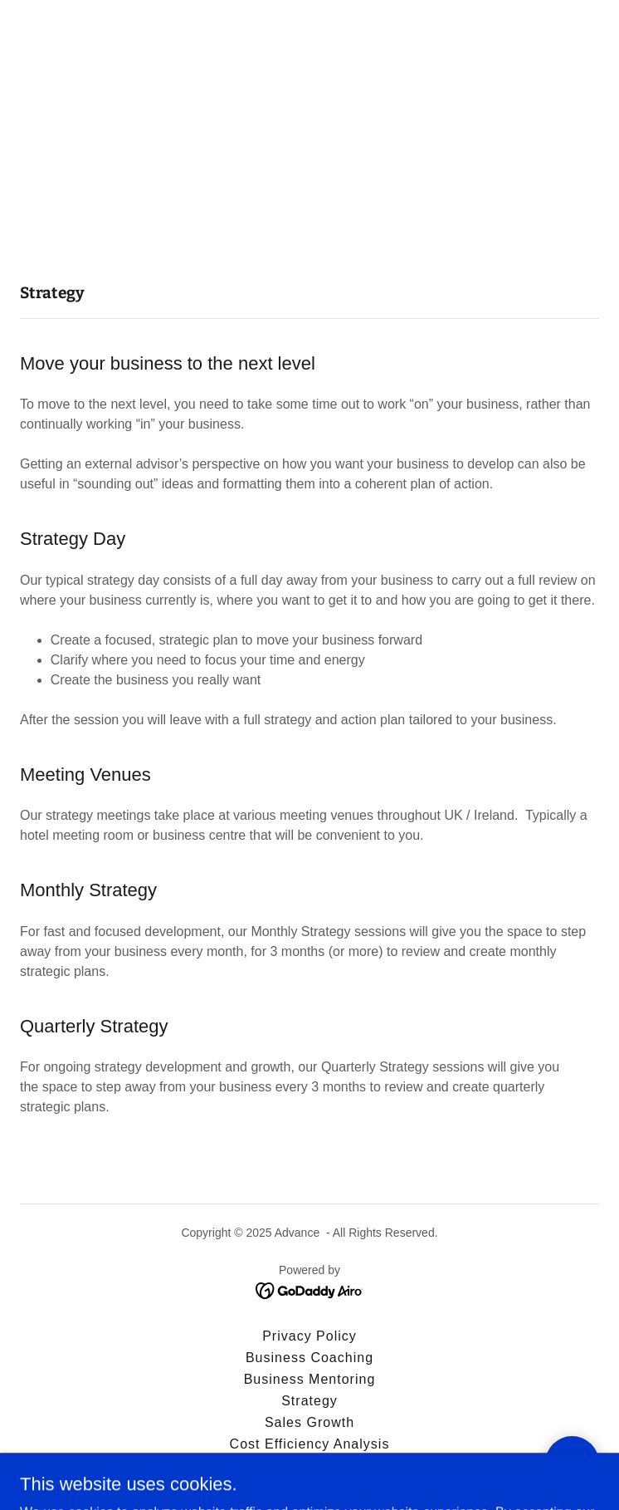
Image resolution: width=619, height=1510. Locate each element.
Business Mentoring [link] (310, 1379)
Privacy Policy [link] (309, 1336)
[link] (310, 1289)
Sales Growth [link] (309, 1422)
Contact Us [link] (309, 1466)
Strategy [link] (309, 1401)
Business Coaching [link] (309, 1358)
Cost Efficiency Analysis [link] (310, 1444)
